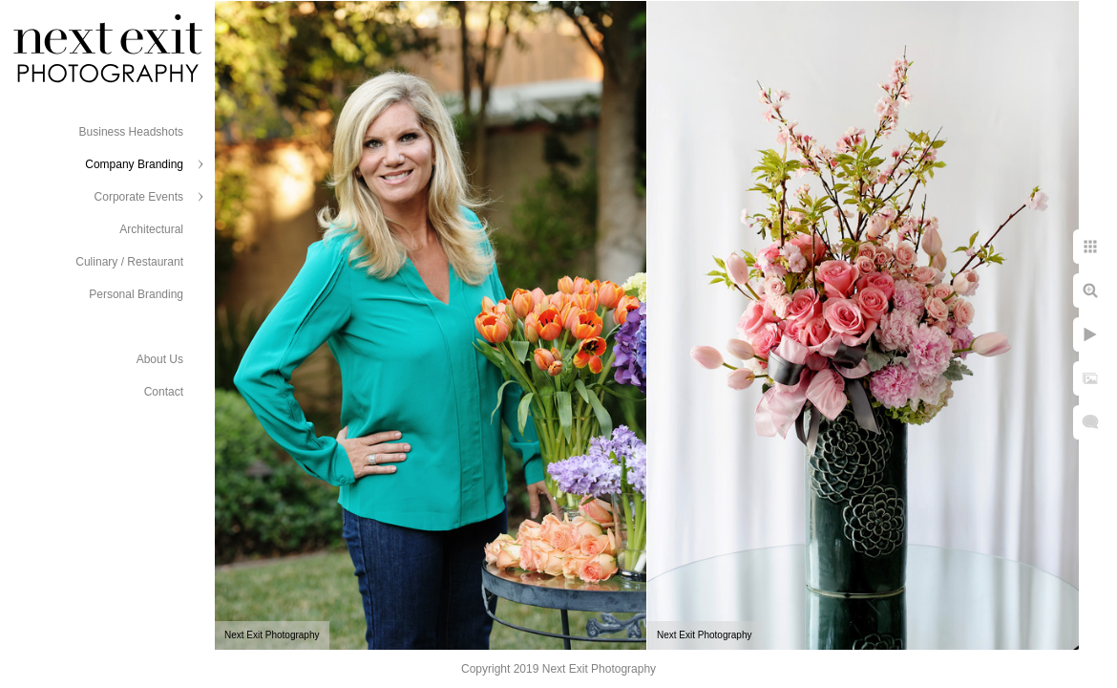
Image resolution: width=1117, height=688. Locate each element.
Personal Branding (136, 294)
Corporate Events (139, 197)
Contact (163, 391)
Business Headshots (131, 132)
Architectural (151, 229)
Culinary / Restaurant (129, 262)
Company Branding (134, 164)
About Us (160, 359)
